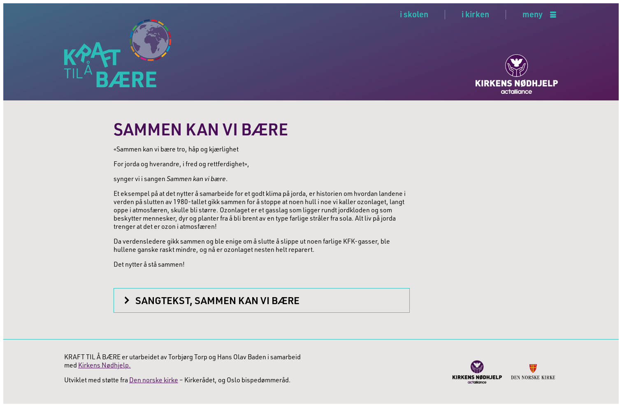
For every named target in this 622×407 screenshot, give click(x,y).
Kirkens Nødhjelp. (104, 365)
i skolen (414, 14)
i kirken (475, 14)
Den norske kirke (153, 380)
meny (532, 14)
